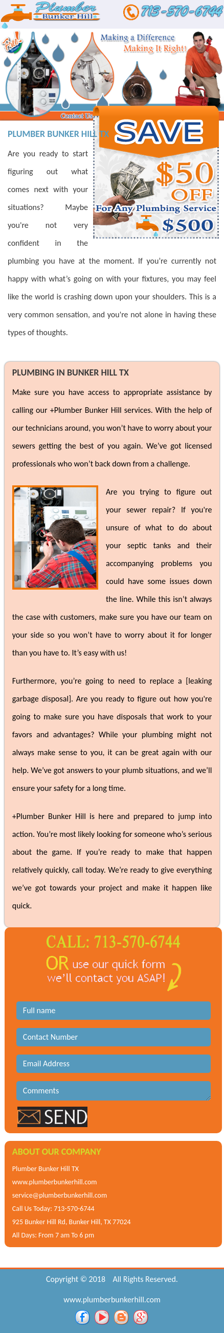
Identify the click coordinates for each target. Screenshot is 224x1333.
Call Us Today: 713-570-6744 (53, 1208)
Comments (113, 1091)
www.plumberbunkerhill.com (54, 1182)
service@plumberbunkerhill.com (59, 1195)
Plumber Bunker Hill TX (45, 1168)
